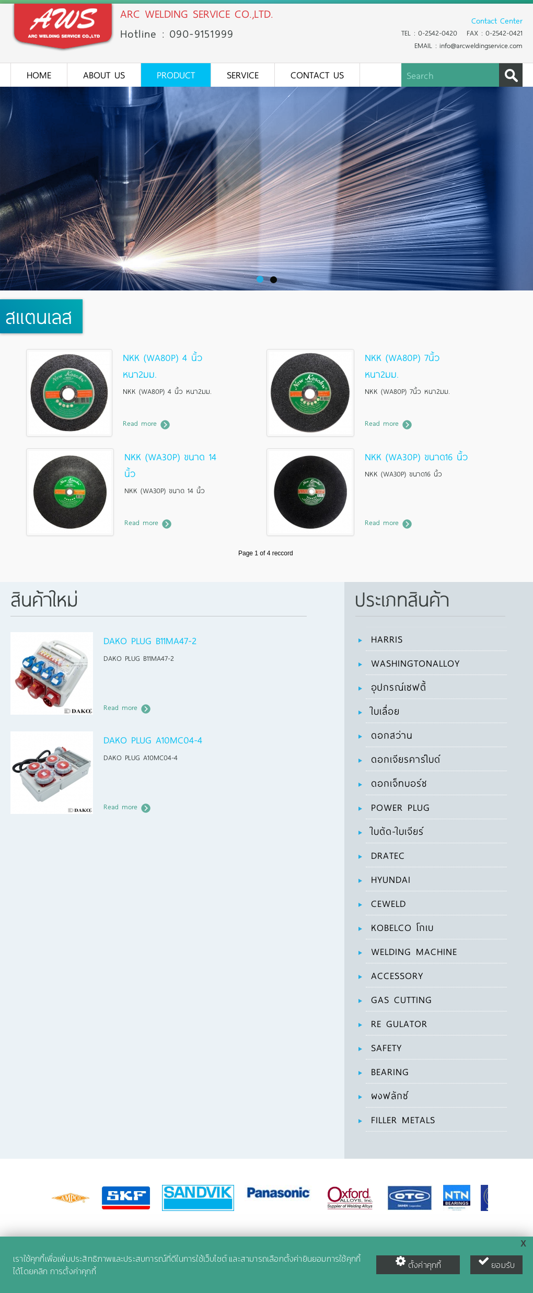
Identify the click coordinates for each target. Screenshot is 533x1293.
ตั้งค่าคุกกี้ (418, 1263)
